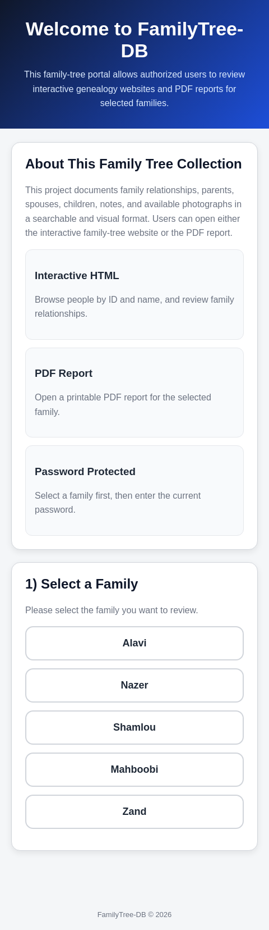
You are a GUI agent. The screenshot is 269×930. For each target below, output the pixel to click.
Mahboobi (135, 769)
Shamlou (134, 727)
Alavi (134, 643)
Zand (135, 811)
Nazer (134, 685)
